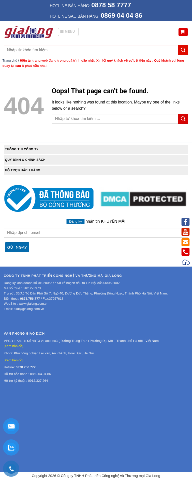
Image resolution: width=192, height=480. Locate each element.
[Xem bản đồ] (13, 346)
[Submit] (183, 118)
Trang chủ (9, 60)
